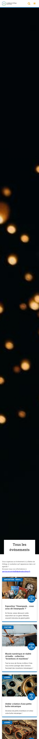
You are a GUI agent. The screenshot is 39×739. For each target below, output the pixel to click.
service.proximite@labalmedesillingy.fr (16, 571)
